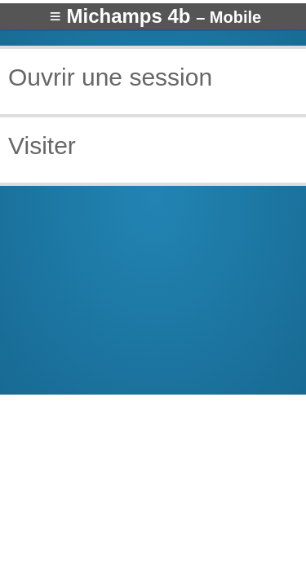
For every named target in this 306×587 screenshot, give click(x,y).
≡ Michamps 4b (155, 16)
